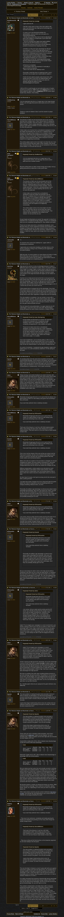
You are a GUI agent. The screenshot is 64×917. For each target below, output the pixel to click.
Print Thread (10, 14)
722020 (55, 117)
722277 (55, 356)
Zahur (38, 587)
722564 (55, 436)
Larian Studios (11, 2)
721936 (55, 18)
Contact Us (37, 914)
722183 (55, 151)
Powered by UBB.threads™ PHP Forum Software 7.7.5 (32, 916)
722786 (55, 801)
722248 (55, 314)
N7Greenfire (37, 410)
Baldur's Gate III (28, 2)
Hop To (17, 904)
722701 (55, 691)
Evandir (38, 529)
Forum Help (44, 914)
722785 (55, 710)
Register (47, 2)
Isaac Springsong (35, 97)
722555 (55, 410)
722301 (55, 372)
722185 (55, 175)
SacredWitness (36, 175)
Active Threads (38, 7)
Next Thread (44, 11)
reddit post (31, 735)
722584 (55, 529)
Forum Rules (10, 914)
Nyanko (38, 710)
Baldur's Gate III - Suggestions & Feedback (23, 3)
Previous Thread (19, 11)
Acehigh (37, 18)
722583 (55, 501)
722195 (55, 237)
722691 (55, 640)
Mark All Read (19, 914)
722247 (55, 263)
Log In (54, 2)
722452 (55, 394)
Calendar (29, 7)
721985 (55, 97)
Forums (19, 2)
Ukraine (13, 108)
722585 (55, 587)
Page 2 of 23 (32, 15)
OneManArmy (36, 151)
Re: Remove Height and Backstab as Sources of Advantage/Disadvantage (30, 18)
